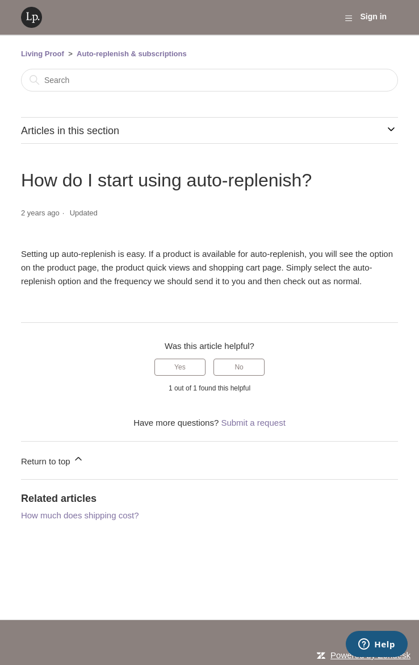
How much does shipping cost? (80, 515)
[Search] (209, 80)
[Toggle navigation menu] (348, 17)
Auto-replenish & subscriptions (132, 53)
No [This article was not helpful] (238, 367)
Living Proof (42, 53)
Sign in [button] (373, 16)
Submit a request (253, 422)
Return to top (52, 459)
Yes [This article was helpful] (180, 367)
